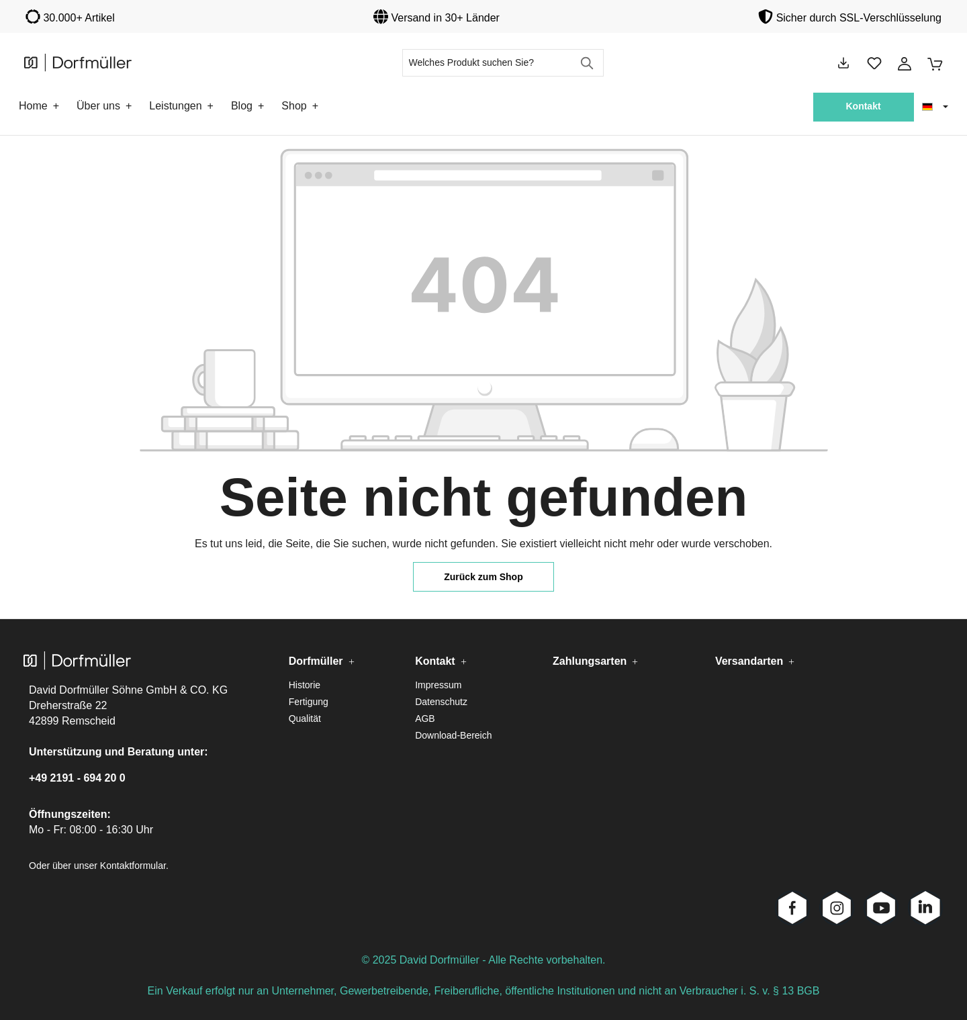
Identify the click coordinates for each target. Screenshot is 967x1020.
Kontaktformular (133, 865)
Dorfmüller (316, 661)
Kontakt (862, 106)
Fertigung (308, 701)
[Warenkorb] (931, 63)
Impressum (438, 685)
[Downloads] (843, 63)
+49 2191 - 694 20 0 (77, 778)
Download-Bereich (453, 735)
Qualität (305, 718)
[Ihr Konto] (904, 63)
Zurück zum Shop (483, 576)
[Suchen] (588, 63)
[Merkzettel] (874, 63)
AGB (425, 718)
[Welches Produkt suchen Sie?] (487, 63)
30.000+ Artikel (78, 18)
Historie (304, 685)
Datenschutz (441, 701)
